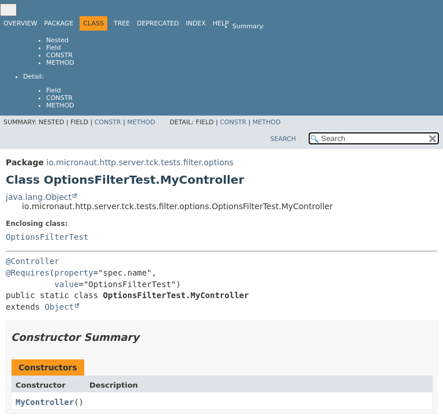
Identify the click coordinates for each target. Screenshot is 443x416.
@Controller (32, 261)
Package (59, 23)
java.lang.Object (39, 197)
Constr (59, 55)
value (66, 284)
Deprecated (158, 23)
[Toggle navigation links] (8, 9)
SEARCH (283, 139)
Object (59, 306)
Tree (122, 23)
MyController (45, 402)
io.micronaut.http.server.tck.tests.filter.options (140, 162)
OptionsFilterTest (47, 237)
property (73, 272)
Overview (20, 23)
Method (60, 62)
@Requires (28, 272)
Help (221, 23)
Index (195, 23)
